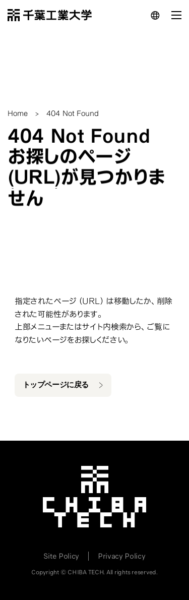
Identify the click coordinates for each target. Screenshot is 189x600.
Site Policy (61, 556)
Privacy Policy (122, 556)
